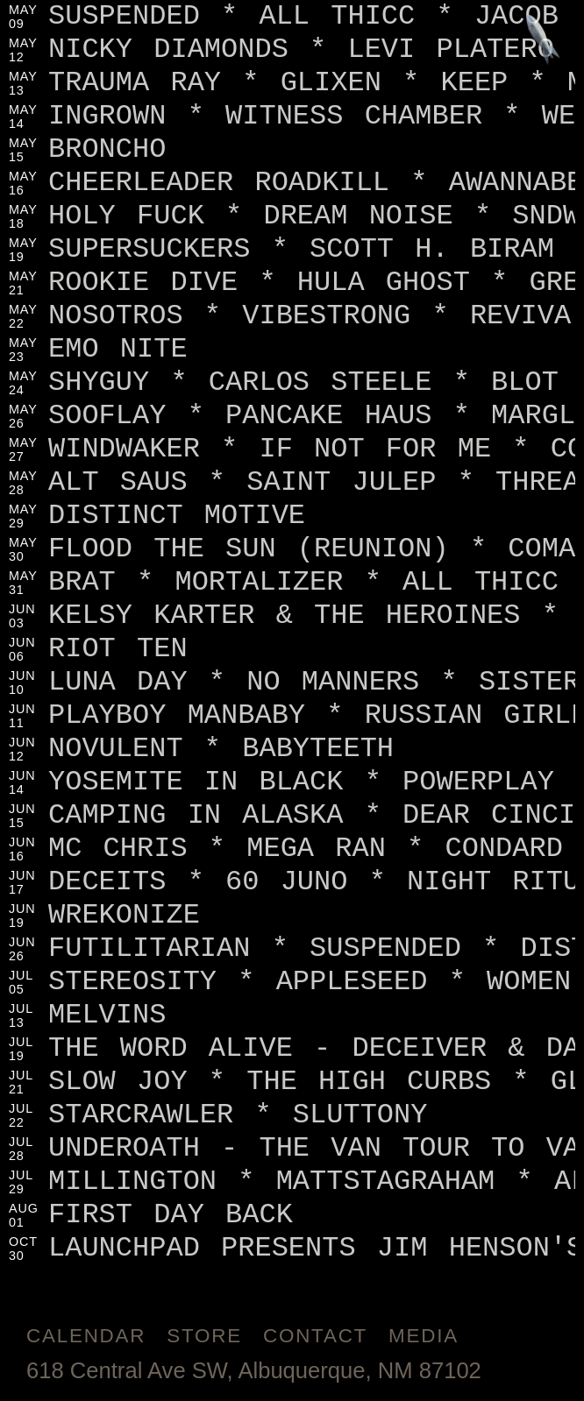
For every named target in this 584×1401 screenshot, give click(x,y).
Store (204, 1336)
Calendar (86, 1336)
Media (423, 1336)
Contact (315, 1336)
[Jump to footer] (543, 40)
